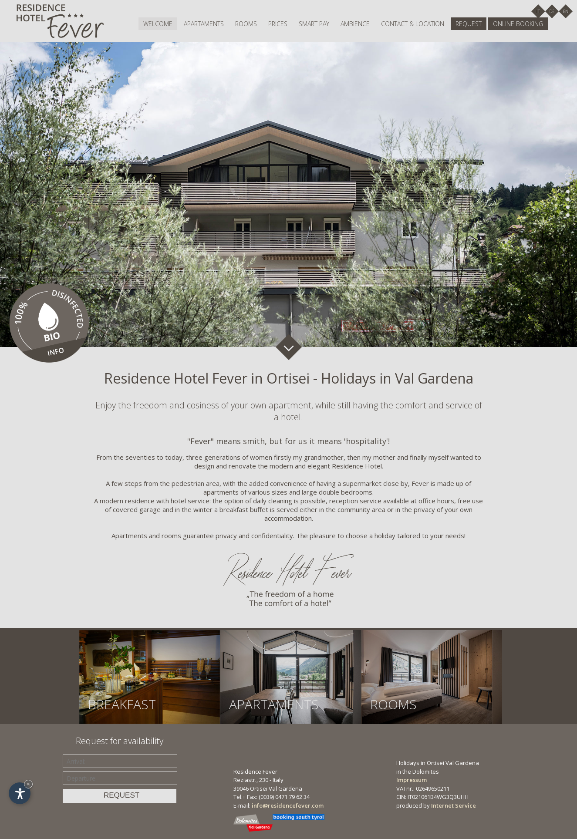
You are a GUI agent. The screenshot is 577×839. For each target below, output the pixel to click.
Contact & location (412, 24)
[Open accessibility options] (19, 793)
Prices (277, 24)
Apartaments (204, 24)
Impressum (411, 780)
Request (469, 24)
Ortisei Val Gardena (276, 788)
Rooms (246, 24)
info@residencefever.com (288, 805)
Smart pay (314, 24)
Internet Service (453, 805)
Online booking (518, 24)
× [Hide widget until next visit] (28, 784)
